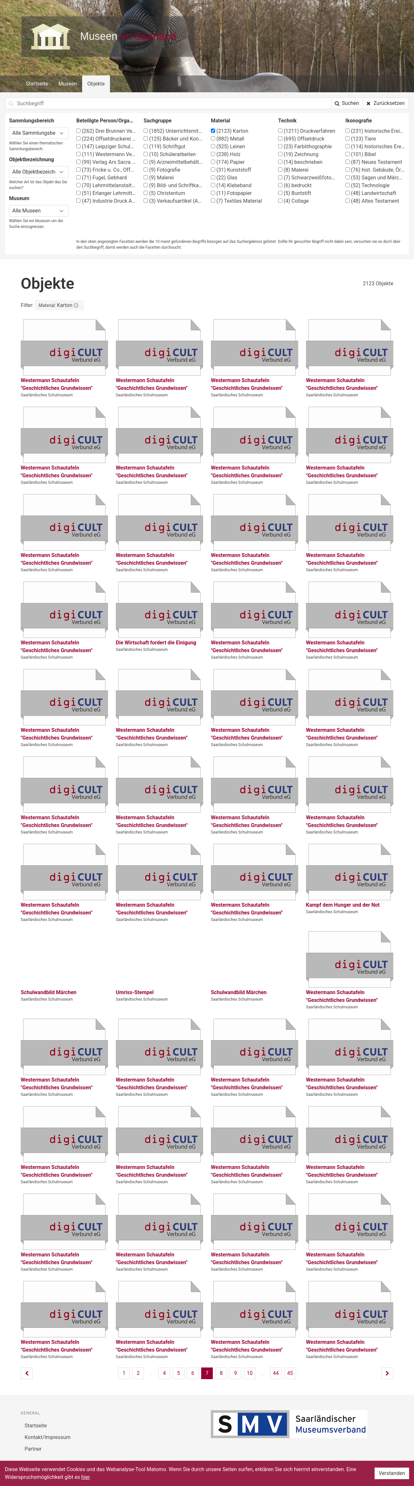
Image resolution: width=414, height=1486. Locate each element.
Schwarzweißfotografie (308, 178)
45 (290, 1373)
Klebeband (231, 185)
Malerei (159, 178)
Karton (229, 131)
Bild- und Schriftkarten (173, 185)
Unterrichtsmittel (173, 131)
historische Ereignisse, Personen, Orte (375, 131)
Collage (293, 201)
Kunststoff (231, 170)
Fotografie (162, 170)
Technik (287, 121)
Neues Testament (373, 162)
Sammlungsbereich (31, 121)
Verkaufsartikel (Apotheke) (173, 201)
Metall (227, 139)
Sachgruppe (157, 121)
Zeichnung (298, 154)
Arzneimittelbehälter (173, 162)
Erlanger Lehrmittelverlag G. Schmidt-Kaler (106, 193)
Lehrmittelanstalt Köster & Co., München (106, 185)
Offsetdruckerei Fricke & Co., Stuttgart (106, 139)
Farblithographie (305, 146)
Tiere (360, 139)
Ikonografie (358, 121)
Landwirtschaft (370, 193)
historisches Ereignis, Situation (375, 146)
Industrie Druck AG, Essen (106, 201)
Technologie (367, 185)
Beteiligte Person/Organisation (106, 121)
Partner (33, 1449)
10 (250, 1373)
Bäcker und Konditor (173, 139)
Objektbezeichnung (31, 159)
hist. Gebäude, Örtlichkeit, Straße (375, 170)
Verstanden (392, 1473)
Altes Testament (372, 201)
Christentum (164, 193)
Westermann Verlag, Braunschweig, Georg (106, 154)
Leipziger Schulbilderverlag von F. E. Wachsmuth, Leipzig (106, 146)
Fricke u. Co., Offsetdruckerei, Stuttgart (106, 170)
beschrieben (300, 162)
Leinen (228, 146)
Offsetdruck (301, 139)
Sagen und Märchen (375, 178)
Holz (225, 154)
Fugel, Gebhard (101, 178)
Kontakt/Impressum (48, 1437)
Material (220, 121)
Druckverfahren (306, 131)
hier (85, 1477)
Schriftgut (164, 146)
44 (276, 1373)
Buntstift (294, 193)
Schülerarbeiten (170, 154)
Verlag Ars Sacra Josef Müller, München (106, 162)
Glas (224, 178)
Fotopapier (231, 193)
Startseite (37, 84)
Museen (68, 84)
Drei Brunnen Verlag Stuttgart (106, 131)
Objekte (96, 84)
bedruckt (294, 185)
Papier (228, 162)
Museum (19, 198)
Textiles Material (236, 201)
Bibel (360, 154)
